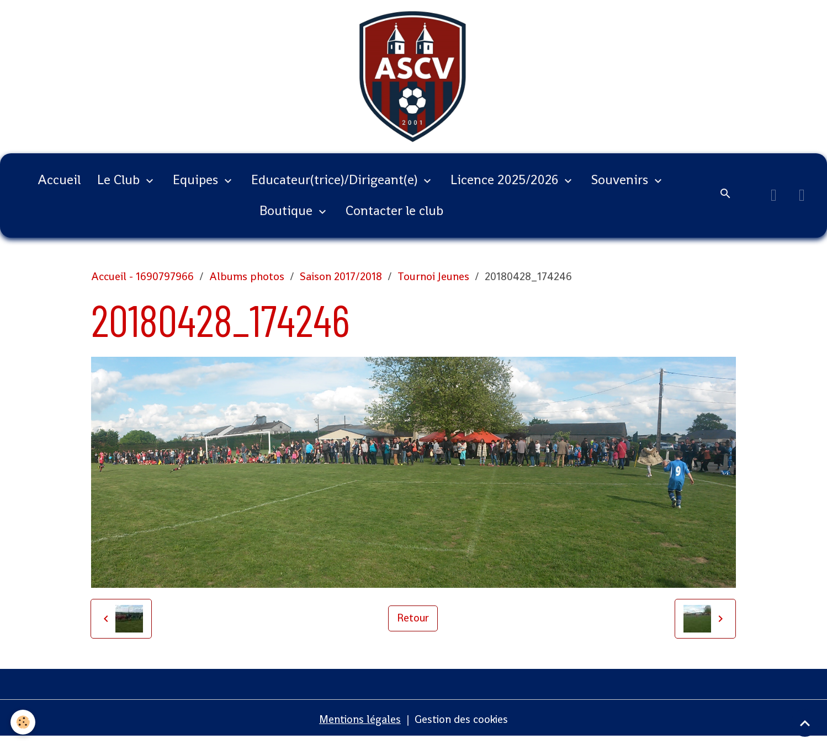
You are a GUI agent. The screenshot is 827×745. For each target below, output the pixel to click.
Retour (413, 625)
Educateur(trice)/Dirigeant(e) (336, 186)
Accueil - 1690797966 (142, 283)
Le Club (120, 186)
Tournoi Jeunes (433, 283)
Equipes (197, 186)
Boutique (287, 217)
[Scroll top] (805, 723)
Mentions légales (359, 726)
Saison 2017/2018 (341, 283)
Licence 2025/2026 (505, 186)
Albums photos (246, 283)
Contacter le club (394, 217)
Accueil (59, 186)
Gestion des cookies (462, 726)
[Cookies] (23, 722)
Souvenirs (621, 186)
